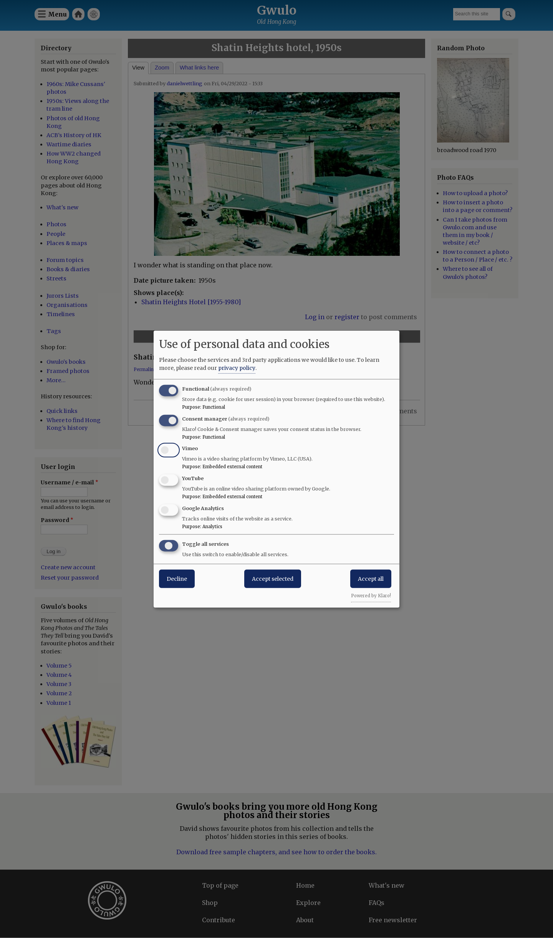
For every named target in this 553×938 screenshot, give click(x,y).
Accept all (371, 578)
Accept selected (272, 578)
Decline (177, 578)
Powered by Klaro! (371, 595)
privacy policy (236, 367)
